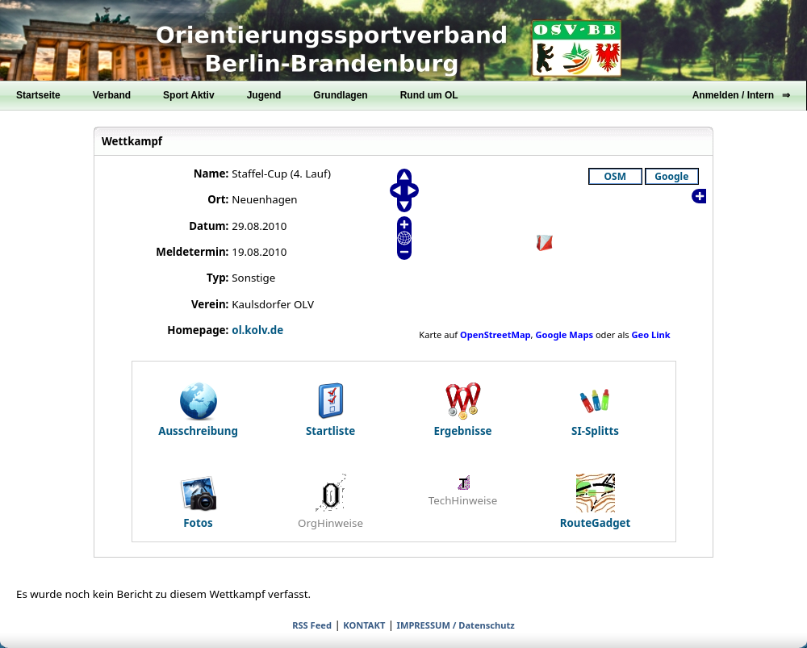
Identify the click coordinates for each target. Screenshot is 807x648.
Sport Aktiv (189, 95)
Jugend (264, 95)
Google (671, 176)
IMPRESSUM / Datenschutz (456, 625)
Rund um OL (429, 95)
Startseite (38, 95)
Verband (112, 95)
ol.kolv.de (257, 330)
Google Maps (564, 334)
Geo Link (651, 334)
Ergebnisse (462, 410)
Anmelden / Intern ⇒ (741, 95)
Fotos (198, 502)
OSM (615, 176)
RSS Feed (312, 625)
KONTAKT (364, 625)
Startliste (330, 410)
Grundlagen (340, 95)
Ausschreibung (198, 410)
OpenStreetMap (495, 334)
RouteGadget (595, 502)
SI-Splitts (595, 410)
